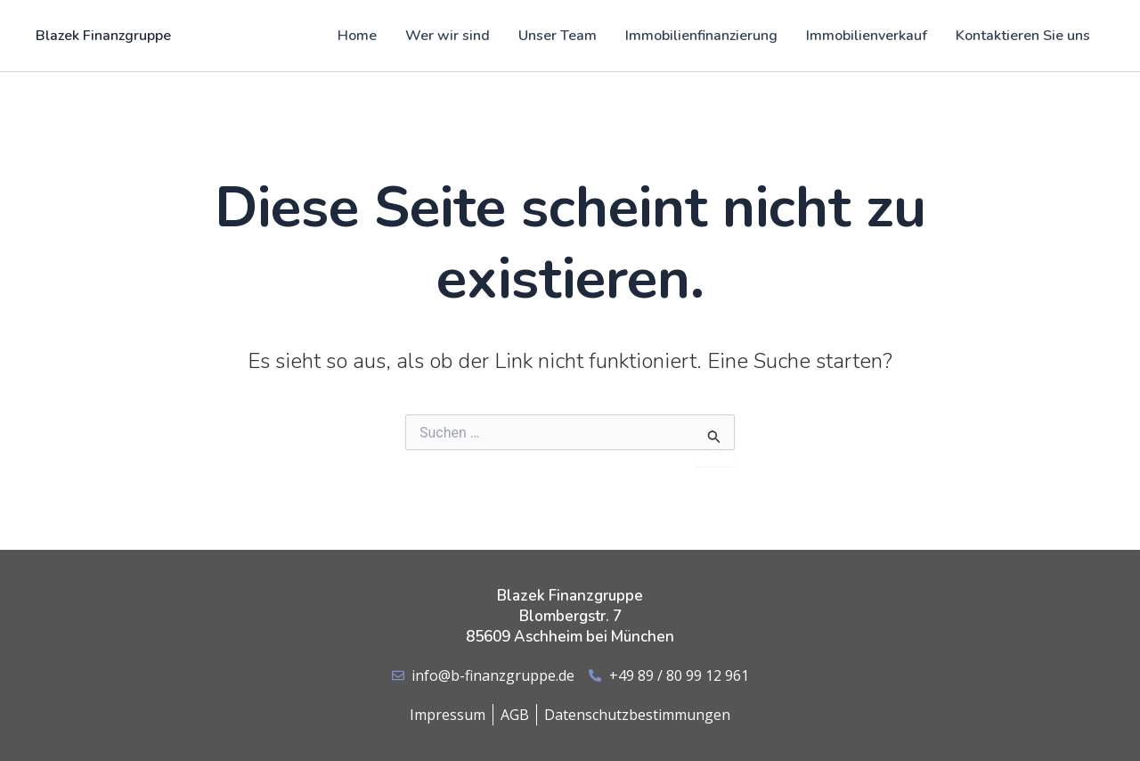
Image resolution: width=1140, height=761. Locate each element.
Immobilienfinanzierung (701, 35)
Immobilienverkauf (866, 35)
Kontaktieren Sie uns (1023, 35)
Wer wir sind (447, 35)
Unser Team (557, 35)
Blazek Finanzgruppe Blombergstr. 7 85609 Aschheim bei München (570, 616)
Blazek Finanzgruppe (103, 35)
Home (357, 35)
